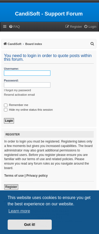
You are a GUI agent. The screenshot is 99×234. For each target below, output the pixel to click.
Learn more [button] (19, 211)
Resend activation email (19, 94)
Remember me (16, 104)
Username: (11, 68)
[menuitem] (14, 26)
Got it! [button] (29, 224)
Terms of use (14, 175)
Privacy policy (37, 175)
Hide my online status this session (28, 109)
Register (11, 187)
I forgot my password (17, 90)
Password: (11, 80)
